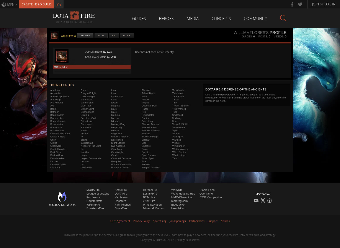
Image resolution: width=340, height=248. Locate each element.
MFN (11, 4)
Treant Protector (180, 105)
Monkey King (118, 124)
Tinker (175, 99)
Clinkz (53, 143)
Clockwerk (55, 146)
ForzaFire (121, 208)
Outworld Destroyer (121, 158)
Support (212, 221)
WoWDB (176, 190)
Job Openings (178, 221)
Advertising (160, 221)
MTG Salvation (152, 204)
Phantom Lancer (120, 167)
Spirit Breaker (149, 155)
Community (255, 18)
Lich (83, 164)
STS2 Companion (210, 197)
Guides (139, 18)
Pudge (145, 99)
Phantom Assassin (121, 164)
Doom (84, 90)
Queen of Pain (149, 105)
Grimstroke (87, 121)
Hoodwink (86, 127)
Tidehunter (177, 93)
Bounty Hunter (57, 121)
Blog (101, 35)
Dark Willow (56, 155)
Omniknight (117, 152)
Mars (113, 112)
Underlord (177, 115)
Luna (113, 99)
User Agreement (120, 221)
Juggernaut (87, 143)
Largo (84, 155)
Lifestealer (86, 167)
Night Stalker (118, 143)
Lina (113, 90)
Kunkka (85, 152)
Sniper (145, 149)
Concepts (221, 18)
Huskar (84, 130)
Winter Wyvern (180, 149)
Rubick (145, 118)
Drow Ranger (88, 96)
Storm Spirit (148, 158)
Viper (175, 130)
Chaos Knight (57, 136)
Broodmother (57, 130)
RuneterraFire (95, 208)
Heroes (166, 18)
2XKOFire (149, 201)
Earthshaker (87, 102)
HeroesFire (150, 190)
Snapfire (146, 146)
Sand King (147, 121)
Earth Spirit (87, 99)
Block (127, 35)
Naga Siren (117, 133)
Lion (113, 93)
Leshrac (85, 161)
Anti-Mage (55, 99)
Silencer (146, 133)
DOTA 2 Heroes (62, 85)
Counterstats (95, 201)
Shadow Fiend (149, 127)
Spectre (146, 152)
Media (193, 18)
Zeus (174, 158)
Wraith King (178, 155)
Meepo (115, 118)
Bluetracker (178, 204)
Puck (144, 96)
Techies (146, 164)
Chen (53, 139)
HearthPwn (178, 208)
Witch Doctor (179, 152)
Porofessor (93, 197)
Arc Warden (56, 102)
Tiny (174, 102)
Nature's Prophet (120, 136)
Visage (175, 133)
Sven (144, 161)
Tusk (174, 112)
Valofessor (121, 197)
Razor (145, 109)
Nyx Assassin (118, 146)
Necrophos (117, 139)
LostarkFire (150, 193)
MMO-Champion (181, 197)
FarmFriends (123, 204)
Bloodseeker (57, 118)
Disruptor (55, 167)
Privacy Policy (141, 221)
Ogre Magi (116, 149)
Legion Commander (91, 158)
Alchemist (55, 93)
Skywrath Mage (150, 136)
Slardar (145, 139)
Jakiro (84, 139)
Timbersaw (178, 96)
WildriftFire (93, 204)
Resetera (120, 201)
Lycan (114, 102)
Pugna (145, 102)
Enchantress (87, 112)
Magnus (115, 105)
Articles (225, 221)
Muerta (115, 130)
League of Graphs (98, 193)
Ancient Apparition (60, 96)
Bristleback (56, 127)
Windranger (178, 146)
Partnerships (196, 221)
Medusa (115, 115)
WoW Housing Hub (183, 193)
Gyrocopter (87, 124)
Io (82, 136)
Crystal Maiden (58, 149)
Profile (85, 35)
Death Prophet (58, 164)
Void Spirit (177, 136)
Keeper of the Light (91, 146)
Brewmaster (56, 124)
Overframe (206, 193)
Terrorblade (178, 90)
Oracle (114, 155)
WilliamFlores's (251, 33)
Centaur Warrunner (60, 133)
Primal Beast (148, 93)
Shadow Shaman (151, 130)
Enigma (85, 115)
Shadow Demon (150, 124)
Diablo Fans (206, 190)
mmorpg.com (179, 201)
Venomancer (179, 127)
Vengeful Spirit (180, 124)
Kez (83, 149)
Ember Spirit (87, 109)
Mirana (115, 121)
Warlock (176, 139)
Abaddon (55, 90)
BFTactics (149, 197)
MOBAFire (93, 190)
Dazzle (54, 161)
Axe (52, 105)
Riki (144, 112)
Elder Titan (86, 105)
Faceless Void (88, 118)
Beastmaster (57, 115)
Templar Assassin (151, 167)
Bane (53, 109)
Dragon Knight (88, 93)
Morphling (116, 127)
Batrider (54, 112)
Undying (176, 118)
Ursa (174, 121)
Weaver (176, 143)
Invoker (85, 133)
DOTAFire (121, 193)
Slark (144, 143)
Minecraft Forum (153, 208)
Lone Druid (117, 96)
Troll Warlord (179, 109)
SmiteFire (121, 190)
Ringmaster (148, 115)
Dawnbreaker (57, 158)
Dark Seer (55, 152)
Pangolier (116, 161)
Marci (114, 109)
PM (113, 35)
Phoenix (146, 90)
